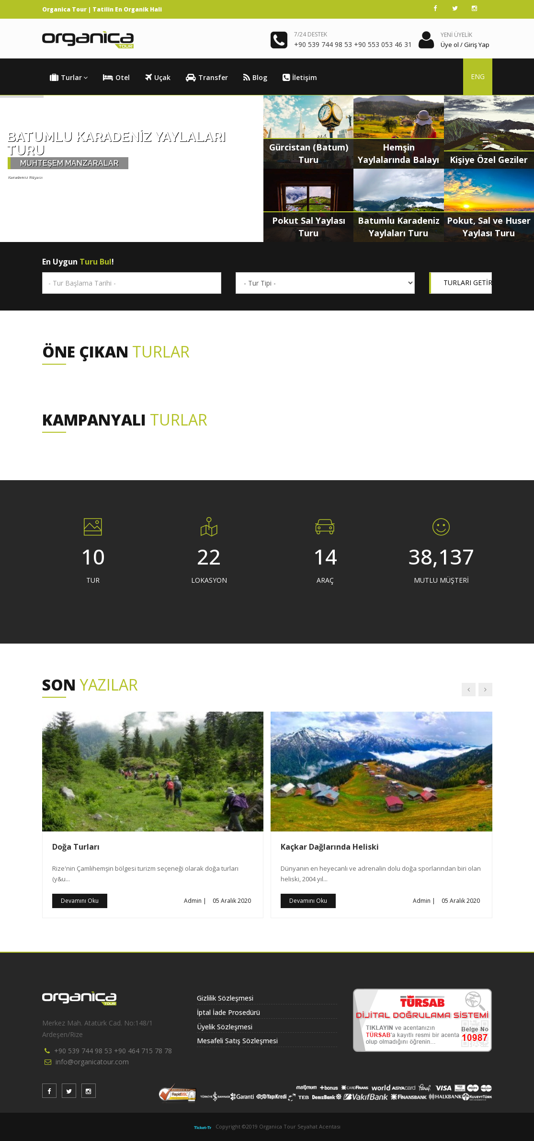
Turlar (69, 77)
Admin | (195, 901)
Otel (116, 77)
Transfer (207, 77)
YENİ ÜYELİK (456, 35)
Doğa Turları (76, 846)
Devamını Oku (80, 901)
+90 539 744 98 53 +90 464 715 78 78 (113, 1050)
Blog (255, 77)
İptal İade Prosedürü (228, 1012)
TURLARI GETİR (467, 282)
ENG (478, 76)
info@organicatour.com (92, 1061)
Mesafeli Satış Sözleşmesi (237, 1040)
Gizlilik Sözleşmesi (225, 998)
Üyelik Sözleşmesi (224, 1026)
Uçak (157, 77)
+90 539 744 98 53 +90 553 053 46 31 (353, 44)
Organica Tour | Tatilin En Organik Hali (102, 9)
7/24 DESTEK (310, 34)
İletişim (300, 77)
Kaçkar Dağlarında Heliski (330, 846)
